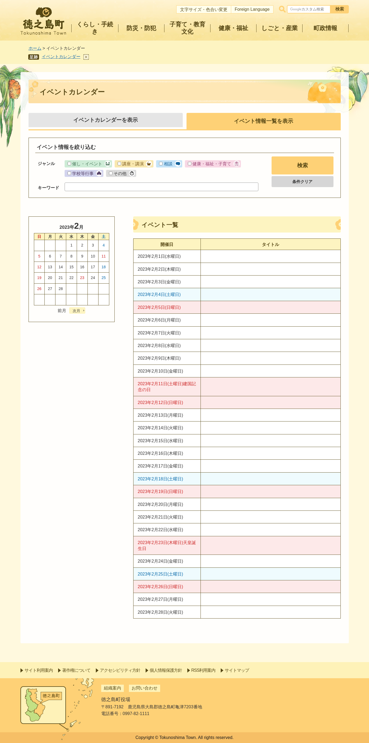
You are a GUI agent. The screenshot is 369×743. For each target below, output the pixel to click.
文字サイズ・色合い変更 (203, 9)
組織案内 (112, 688)
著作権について (76, 670)
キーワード (48, 187)
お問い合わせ (144, 688)
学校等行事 (83, 173)
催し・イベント (87, 164)
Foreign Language (252, 9)
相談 (168, 164)
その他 (120, 173)
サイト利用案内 (38, 670)
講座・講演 (133, 164)
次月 (76, 311)
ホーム (35, 48)
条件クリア (302, 181)
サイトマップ (237, 670)
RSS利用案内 (203, 670)
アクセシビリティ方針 (120, 670)
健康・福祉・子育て (211, 164)
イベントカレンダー (61, 56)
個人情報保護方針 (166, 670)
